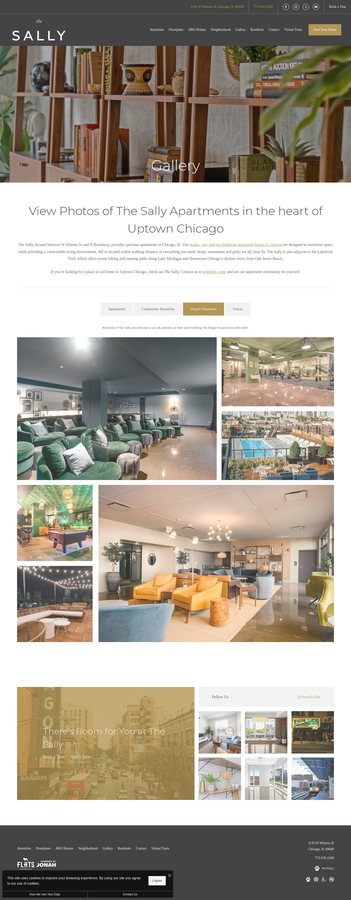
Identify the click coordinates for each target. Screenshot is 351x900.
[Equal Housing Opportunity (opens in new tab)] (316, 880)
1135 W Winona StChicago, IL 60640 (321, 846)
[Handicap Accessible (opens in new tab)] (324, 880)
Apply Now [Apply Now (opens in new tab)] (80, 756)
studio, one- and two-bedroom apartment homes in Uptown (236, 245)
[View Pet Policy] (324, 868)
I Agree (157, 880)
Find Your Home (324, 29)
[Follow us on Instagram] (296, 7)
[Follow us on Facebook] (286, 7)
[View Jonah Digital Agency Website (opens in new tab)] (46, 865)
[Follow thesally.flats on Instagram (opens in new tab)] (266, 697)
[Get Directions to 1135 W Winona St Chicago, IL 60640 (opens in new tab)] (216, 6)
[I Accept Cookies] (169, 876)
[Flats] (25, 865)
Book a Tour (54, 756)
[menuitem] (156, 30)
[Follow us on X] (306, 7)
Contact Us (130, 894)
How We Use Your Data (44, 894)
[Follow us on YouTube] (316, 7)
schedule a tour (214, 272)
